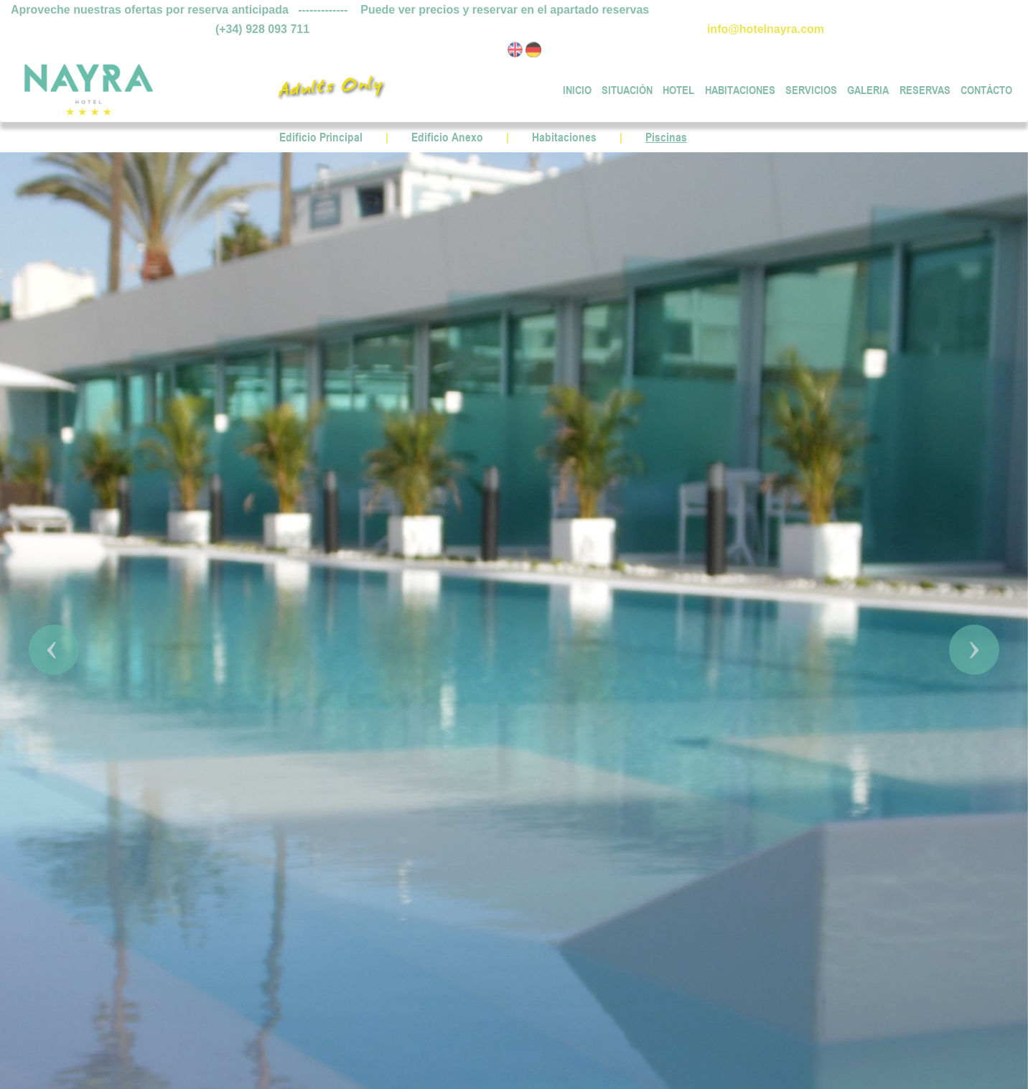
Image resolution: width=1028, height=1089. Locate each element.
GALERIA (868, 88)
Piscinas (666, 137)
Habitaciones (564, 137)
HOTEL (678, 88)
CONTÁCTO (986, 88)
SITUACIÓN (627, 88)
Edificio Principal (321, 137)
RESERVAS (925, 88)
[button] (54, 650)
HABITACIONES (740, 88)
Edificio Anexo (447, 137)
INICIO (577, 88)
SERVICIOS (811, 88)
